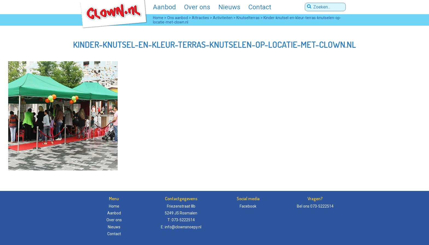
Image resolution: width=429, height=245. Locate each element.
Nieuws (229, 7)
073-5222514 (322, 206)
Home (114, 206)
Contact (259, 7)
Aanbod (164, 7)
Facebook (248, 206)
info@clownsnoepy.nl (183, 227)
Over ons (197, 7)
